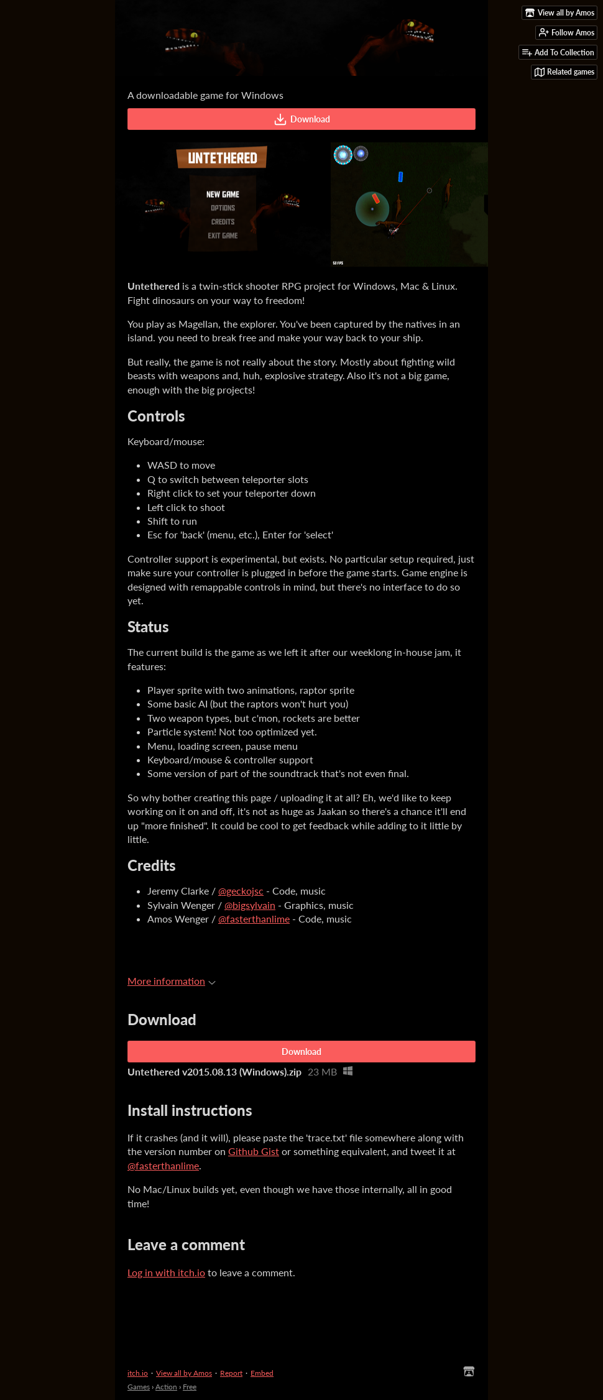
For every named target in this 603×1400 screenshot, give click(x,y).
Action (166, 1386)
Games (138, 1386)
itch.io (137, 1373)
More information (171, 981)
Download (302, 119)
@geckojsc (241, 890)
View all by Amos (184, 1373)
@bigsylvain (249, 905)
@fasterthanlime (254, 918)
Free (189, 1386)
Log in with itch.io (166, 1272)
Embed (262, 1373)
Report (231, 1373)
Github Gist (253, 1151)
